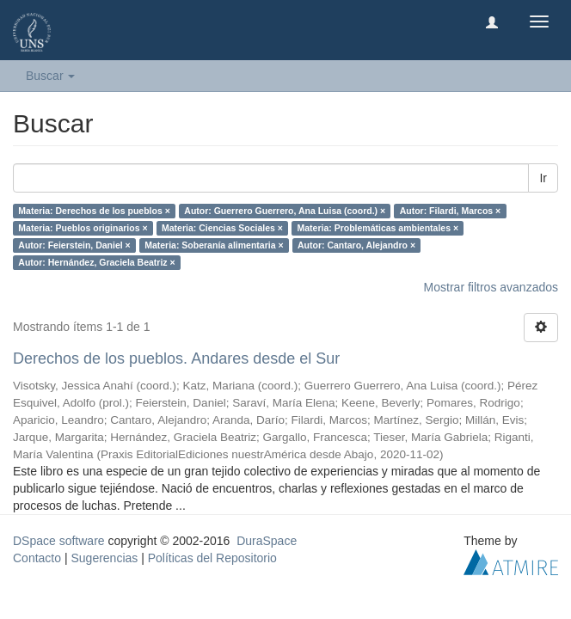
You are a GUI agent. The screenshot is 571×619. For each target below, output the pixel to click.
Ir (543, 178)
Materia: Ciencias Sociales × (222, 228)
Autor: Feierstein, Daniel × (74, 245)
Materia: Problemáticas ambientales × (377, 228)
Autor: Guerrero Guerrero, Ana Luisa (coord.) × (284, 210)
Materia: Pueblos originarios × (82, 228)
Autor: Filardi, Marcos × (450, 210)
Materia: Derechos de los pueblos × (94, 210)
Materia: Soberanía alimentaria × (213, 245)
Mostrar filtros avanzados (491, 287)
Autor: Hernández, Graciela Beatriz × (96, 262)
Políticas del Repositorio (212, 558)
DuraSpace (266, 541)
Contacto (37, 558)
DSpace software (59, 541)
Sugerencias (104, 558)
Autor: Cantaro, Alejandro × (356, 245)
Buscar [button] (50, 76)
